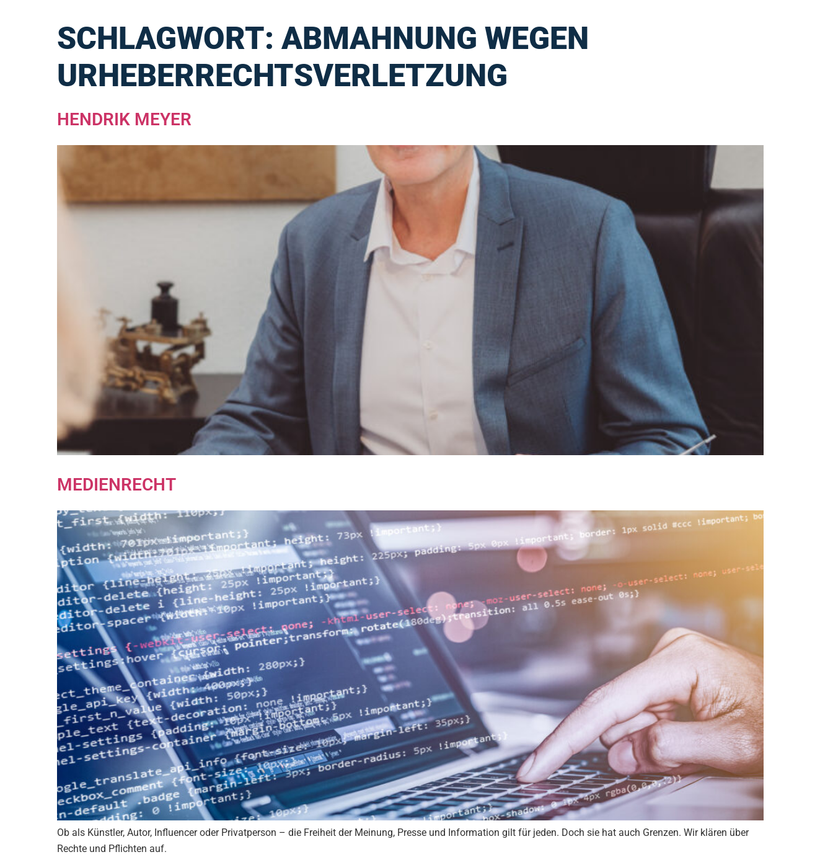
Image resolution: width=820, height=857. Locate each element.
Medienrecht (116, 484)
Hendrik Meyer (124, 119)
